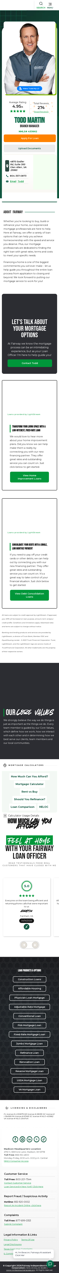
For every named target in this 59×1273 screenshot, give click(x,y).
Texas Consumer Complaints (18, 1249)
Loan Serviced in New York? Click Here (23, 1186)
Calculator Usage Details (23, 815)
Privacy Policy (11, 1239)
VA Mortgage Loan (29, 1089)
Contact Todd (30, 363)
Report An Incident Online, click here (22, 1205)
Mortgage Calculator (30, 784)
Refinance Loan (29, 1052)
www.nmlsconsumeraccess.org (20, 1270)
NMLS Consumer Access (16, 1161)
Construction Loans (29, 979)
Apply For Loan (30, 138)
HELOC (43, 806)
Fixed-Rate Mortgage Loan (29, 1034)
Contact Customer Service (17, 1183)
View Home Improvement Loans (29, 477)
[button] (50, 5)
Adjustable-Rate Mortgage (29, 1006)
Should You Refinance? (29, 799)
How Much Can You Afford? (29, 776)
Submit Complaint (13, 1224)
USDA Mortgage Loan (29, 1080)
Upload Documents (29, 148)
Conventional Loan (29, 1016)
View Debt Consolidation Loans (29, 595)
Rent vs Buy (30, 791)
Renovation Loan (30, 1062)
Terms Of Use (27, 1239)
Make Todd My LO (31, 88)
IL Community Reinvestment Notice (22, 1253)
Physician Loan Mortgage (29, 997)
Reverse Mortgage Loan (30, 1071)
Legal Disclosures (13, 1244)
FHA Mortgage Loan (29, 1025)
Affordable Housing (29, 988)
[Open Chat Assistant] (50, 1264)
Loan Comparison (22, 806)
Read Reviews (41, 111)
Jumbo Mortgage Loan (29, 1043)
